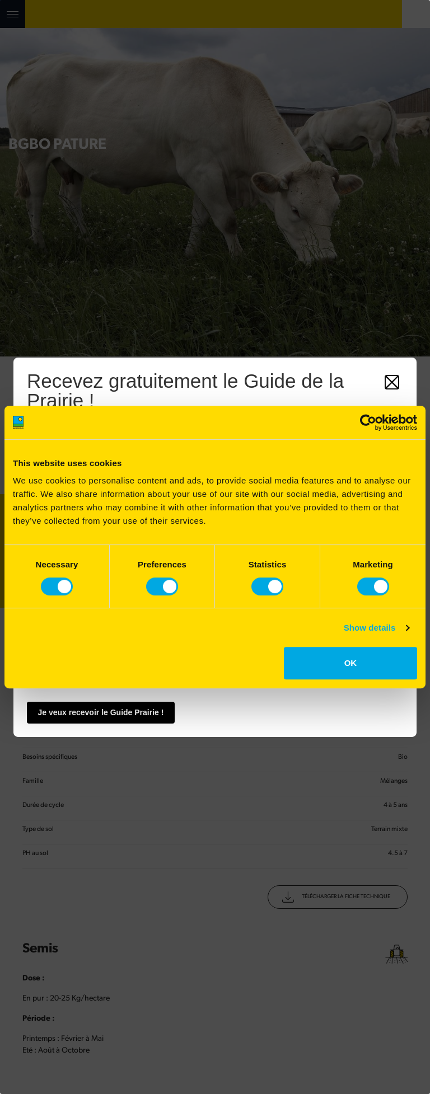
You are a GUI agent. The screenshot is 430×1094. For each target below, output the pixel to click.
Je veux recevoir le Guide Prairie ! (101, 712)
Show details (370, 627)
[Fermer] (392, 381)
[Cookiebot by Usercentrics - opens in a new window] (368, 422)
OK (350, 663)
